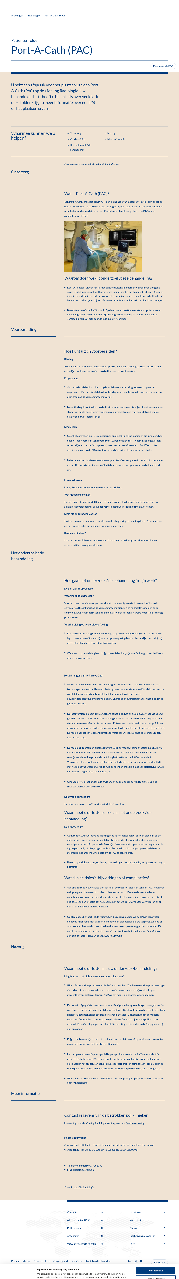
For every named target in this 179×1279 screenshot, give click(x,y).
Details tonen (43, 1273)
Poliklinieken (85, 1227)
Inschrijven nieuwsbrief (147, 1235)
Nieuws (147, 1227)
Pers (147, 1243)
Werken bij (147, 1220)
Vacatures (147, 1212)
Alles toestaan (156, 1256)
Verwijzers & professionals (85, 1243)
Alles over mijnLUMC (85, 1220)
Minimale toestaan (156, 1264)
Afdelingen (17, 15)
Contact (85, 1212)
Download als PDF (163, 66)
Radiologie (34, 15)
